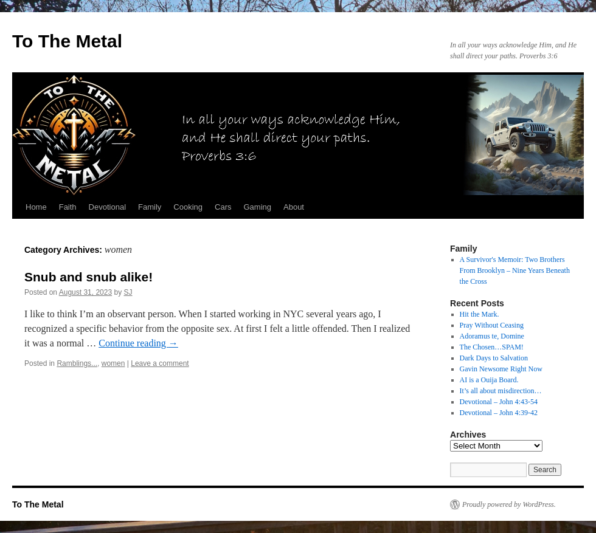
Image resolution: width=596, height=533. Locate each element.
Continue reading (138, 343)
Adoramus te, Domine (492, 336)
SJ (128, 292)
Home (36, 206)
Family (149, 206)
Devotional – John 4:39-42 (499, 412)
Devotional (107, 206)
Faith (68, 206)
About (293, 206)
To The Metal (67, 41)
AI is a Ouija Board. (489, 380)
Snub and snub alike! (88, 277)
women (113, 363)
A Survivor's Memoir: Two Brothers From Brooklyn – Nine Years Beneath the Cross (515, 270)
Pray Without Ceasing (492, 325)
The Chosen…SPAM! (492, 347)
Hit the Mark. (479, 314)
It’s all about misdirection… (501, 391)
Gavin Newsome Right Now (501, 369)
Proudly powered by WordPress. (509, 504)
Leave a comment (160, 363)
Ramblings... (77, 363)
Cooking (188, 206)
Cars (223, 206)
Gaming (257, 206)
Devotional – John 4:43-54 (499, 401)
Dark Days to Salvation (494, 358)
